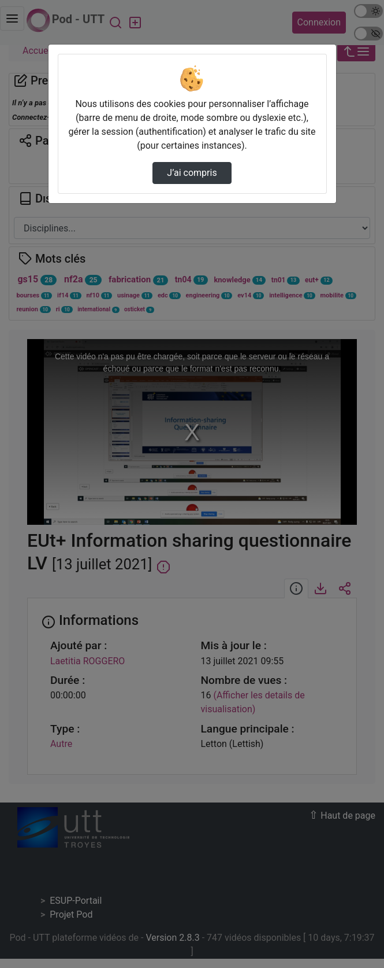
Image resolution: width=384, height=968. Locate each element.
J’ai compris (192, 172)
